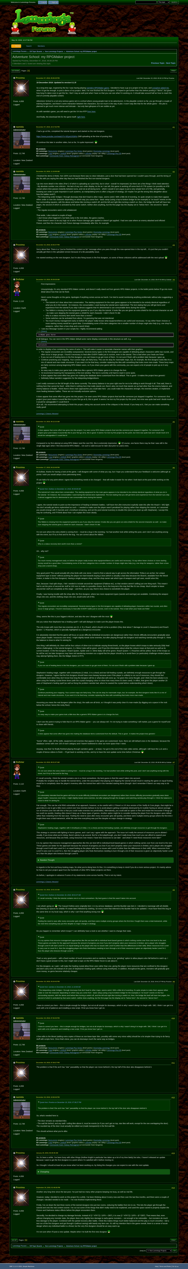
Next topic (171, 63)
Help (156, 1266)
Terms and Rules (165, 1266)
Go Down (15, 71)
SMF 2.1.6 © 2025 (15, 1266)
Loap (50, 153)
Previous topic (157, 63)
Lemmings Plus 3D (114, 153)
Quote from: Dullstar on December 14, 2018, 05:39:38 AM (60, 489)
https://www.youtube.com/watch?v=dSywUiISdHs (56, 136)
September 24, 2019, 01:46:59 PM (48, 1187)
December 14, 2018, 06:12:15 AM (48, 421)
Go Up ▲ (175, 1266)
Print (173, 71)
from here (91, 111)
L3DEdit (63, 153)
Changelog (44, 1172)
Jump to (143, 1251)
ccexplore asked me (160, 88)
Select (44, 331)
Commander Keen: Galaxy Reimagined (64, 156)
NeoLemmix (52, 151)
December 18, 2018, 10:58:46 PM (48, 1097)
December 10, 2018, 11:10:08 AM (48, 171)
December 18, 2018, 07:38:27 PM (48, 1062)
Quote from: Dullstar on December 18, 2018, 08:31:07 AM (60, 895)
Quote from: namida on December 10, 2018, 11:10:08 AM (60, 987)
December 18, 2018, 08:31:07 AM (48, 762)
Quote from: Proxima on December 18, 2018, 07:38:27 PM (60, 1102)
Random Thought (47, 860)
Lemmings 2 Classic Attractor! (47, 414)
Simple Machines (28, 1266)
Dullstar (20, 279)
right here (81, 117)
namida (20, 126)
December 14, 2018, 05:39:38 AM (48, 279)
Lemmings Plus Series (73, 151)
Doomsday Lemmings (101, 151)
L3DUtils (88, 153)
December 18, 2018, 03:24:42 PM (48, 981)
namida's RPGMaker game (97, 88)
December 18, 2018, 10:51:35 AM (48, 889)
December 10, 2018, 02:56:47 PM (48, 245)
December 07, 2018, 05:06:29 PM (48, 78)
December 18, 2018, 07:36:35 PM (48, 1018)
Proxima (20, 78)
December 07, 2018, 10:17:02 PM (48, 127)
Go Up (14, 1240)
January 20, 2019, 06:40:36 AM (47, 1153)
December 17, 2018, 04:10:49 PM (48, 467)
